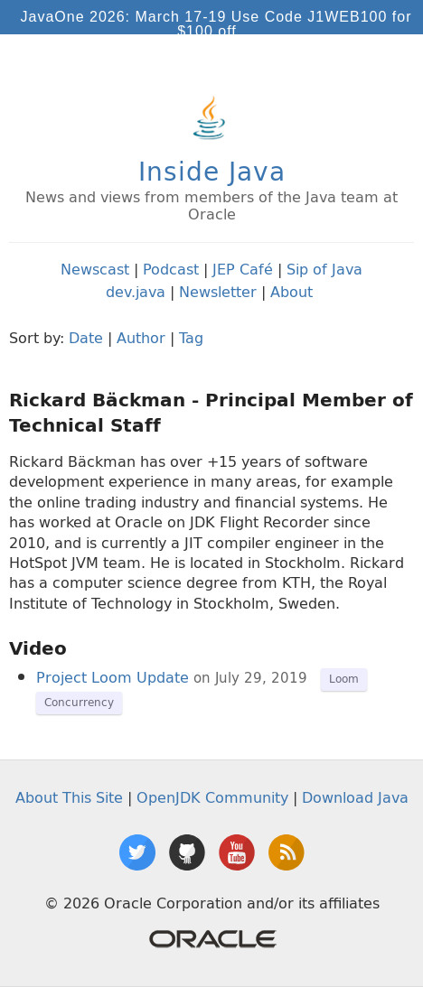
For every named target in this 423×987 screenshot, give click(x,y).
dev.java (135, 291)
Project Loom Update (112, 677)
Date (86, 337)
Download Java (355, 797)
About (291, 291)
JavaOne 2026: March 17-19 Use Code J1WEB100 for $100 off (216, 24)
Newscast (95, 269)
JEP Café (242, 269)
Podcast (171, 269)
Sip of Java (324, 269)
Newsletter (218, 291)
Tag (191, 337)
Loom (344, 678)
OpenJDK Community (212, 797)
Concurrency (79, 702)
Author (141, 337)
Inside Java (212, 171)
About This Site (69, 797)
